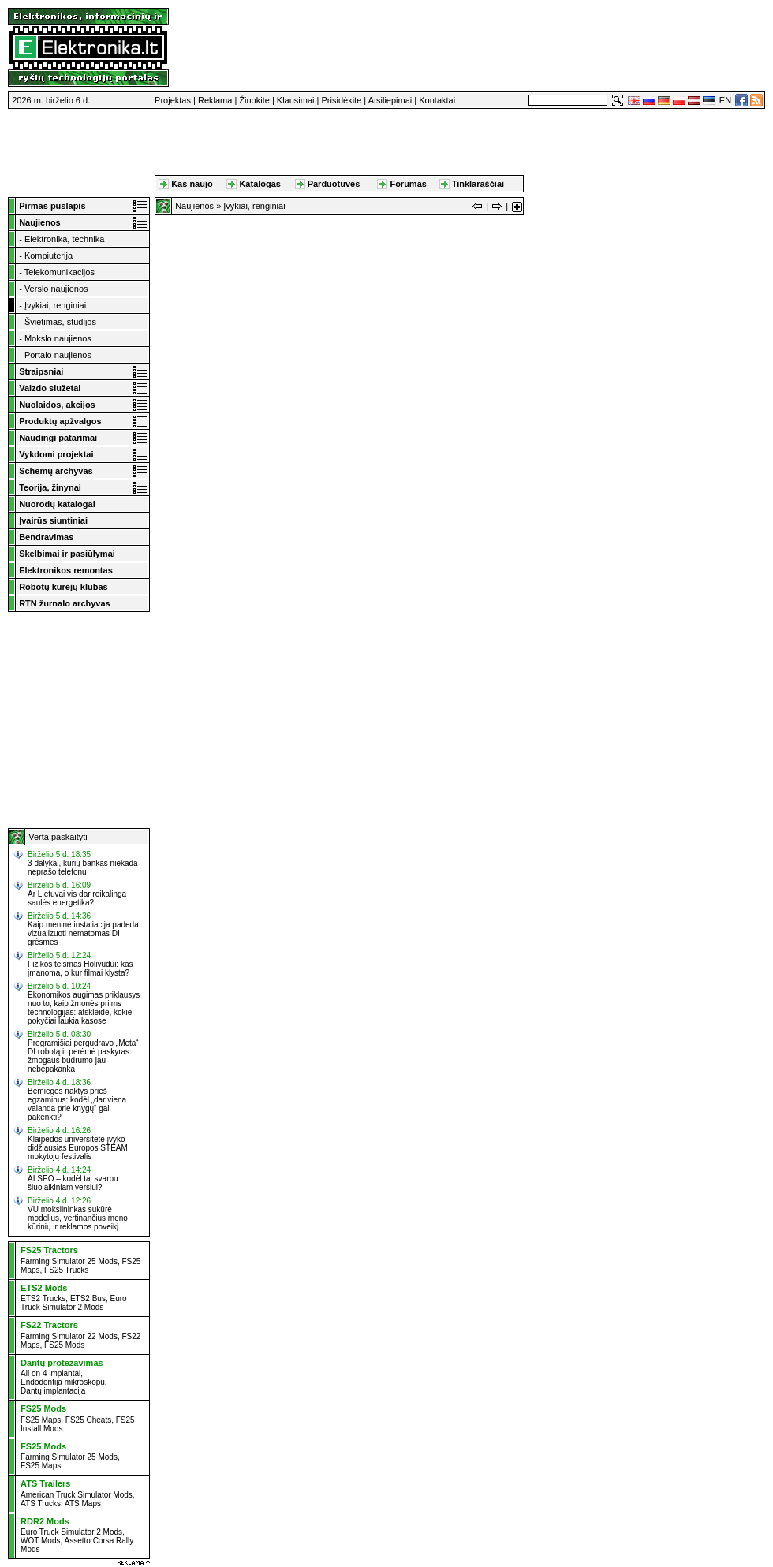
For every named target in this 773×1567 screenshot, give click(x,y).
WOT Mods (40, 1540)
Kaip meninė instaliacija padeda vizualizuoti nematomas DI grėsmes (83, 933)
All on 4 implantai (50, 1373)
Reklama (215, 100)
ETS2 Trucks (43, 1298)
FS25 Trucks (66, 1270)
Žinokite (254, 100)
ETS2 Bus (88, 1298)
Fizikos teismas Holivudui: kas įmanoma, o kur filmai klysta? (80, 968)
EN (725, 100)
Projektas (173, 100)
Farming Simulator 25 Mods (69, 1261)
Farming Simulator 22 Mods (69, 1336)
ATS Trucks (41, 1503)
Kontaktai (437, 100)
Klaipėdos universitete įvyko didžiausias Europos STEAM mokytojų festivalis (78, 1148)
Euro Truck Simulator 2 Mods (74, 1302)
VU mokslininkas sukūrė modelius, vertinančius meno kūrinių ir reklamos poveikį (78, 1218)
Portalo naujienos (57, 355)
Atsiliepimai (390, 100)
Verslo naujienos (56, 288)
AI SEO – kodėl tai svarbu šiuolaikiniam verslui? (73, 1183)
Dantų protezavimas (62, 1362)
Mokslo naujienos (57, 338)
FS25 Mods (64, 1345)
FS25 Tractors (49, 1250)
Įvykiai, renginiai (55, 305)
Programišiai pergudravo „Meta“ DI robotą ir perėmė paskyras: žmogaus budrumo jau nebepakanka (83, 1056)
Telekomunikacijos (59, 272)
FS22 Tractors (49, 1325)
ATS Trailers (45, 1483)
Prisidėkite (342, 100)
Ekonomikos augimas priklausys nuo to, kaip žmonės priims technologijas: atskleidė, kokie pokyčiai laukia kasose (84, 1008)
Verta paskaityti (58, 836)
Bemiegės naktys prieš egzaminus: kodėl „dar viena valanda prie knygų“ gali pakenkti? (77, 1104)
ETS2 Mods (44, 1288)
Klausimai (296, 100)
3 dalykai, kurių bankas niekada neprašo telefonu (83, 867)
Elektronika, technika (64, 239)
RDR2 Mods (45, 1521)
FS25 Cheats (88, 1420)
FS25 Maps (41, 1420)
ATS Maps (83, 1503)
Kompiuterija (48, 255)
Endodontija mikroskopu (63, 1382)
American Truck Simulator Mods (77, 1495)
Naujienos (194, 206)
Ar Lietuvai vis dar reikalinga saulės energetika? (77, 898)
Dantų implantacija (53, 1390)
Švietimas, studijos (60, 321)
